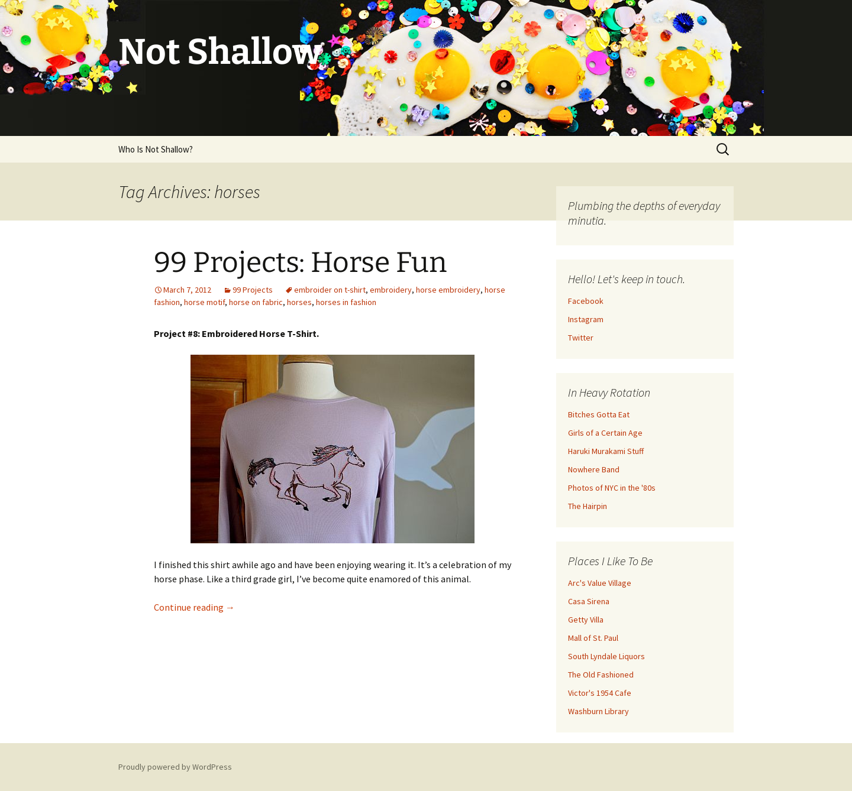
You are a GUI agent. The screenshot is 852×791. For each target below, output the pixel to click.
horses (299, 302)
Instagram (586, 319)
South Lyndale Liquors (606, 656)
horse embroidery (448, 289)
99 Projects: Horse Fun (300, 262)
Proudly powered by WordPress (175, 766)
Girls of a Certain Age (605, 432)
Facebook (586, 301)
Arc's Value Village (599, 583)
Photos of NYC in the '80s (612, 487)
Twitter (580, 337)
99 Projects (253, 289)
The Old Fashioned (601, 674)
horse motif (204, 302)
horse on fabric (256, 302)
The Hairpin (587, 506)
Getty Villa (586, 619)
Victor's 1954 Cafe (599, 693)
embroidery (391, 289)
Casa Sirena (588, 601)
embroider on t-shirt (330, 289)
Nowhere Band (593, 469)
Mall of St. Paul (593, 638)
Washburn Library (598, 711)
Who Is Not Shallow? (155, 149)
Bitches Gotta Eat (599, 414)
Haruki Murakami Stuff (606, 451)
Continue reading (194, 607)
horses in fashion (346, 302)
